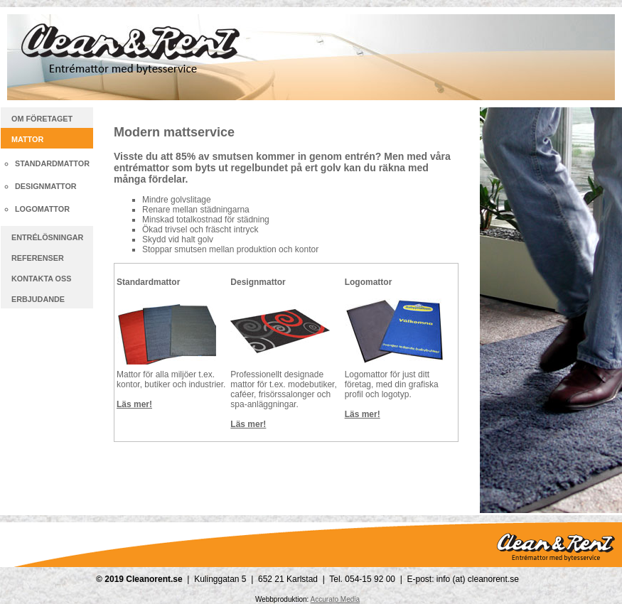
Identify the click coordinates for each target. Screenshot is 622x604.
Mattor (27, 139)
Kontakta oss (41, 278)
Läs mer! (134, 404)
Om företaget (42, 118)
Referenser (37, 258)
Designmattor (46, 186)
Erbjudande (38, 299)
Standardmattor (52, 163)
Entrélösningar (47, 237)
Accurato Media (335, 599)
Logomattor (42, 209)
